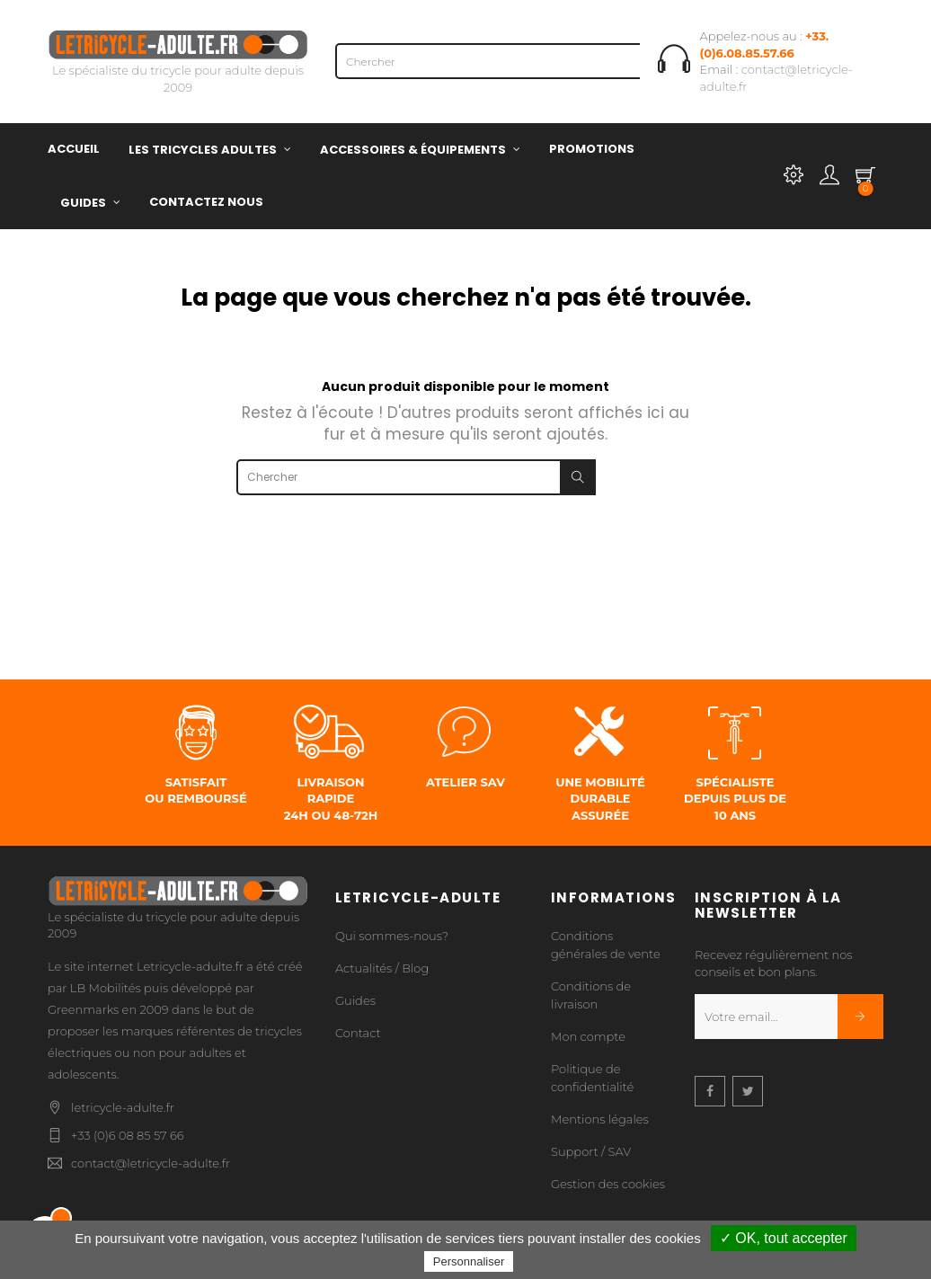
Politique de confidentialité (592, 1077)
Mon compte (588, 1036)
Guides (355, 1000)
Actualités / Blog (382, 968)
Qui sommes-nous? (391, 935)
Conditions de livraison (591, 995)
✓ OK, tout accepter (783, 1238)
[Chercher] (515, 61)
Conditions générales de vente (606, 944)
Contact (358, 1033)
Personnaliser (469, 1261)
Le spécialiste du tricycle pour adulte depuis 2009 (178, 65)
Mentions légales (600, 1119)
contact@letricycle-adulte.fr (150, 1163)
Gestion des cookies (608, 1184)
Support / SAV (591, 1151)
